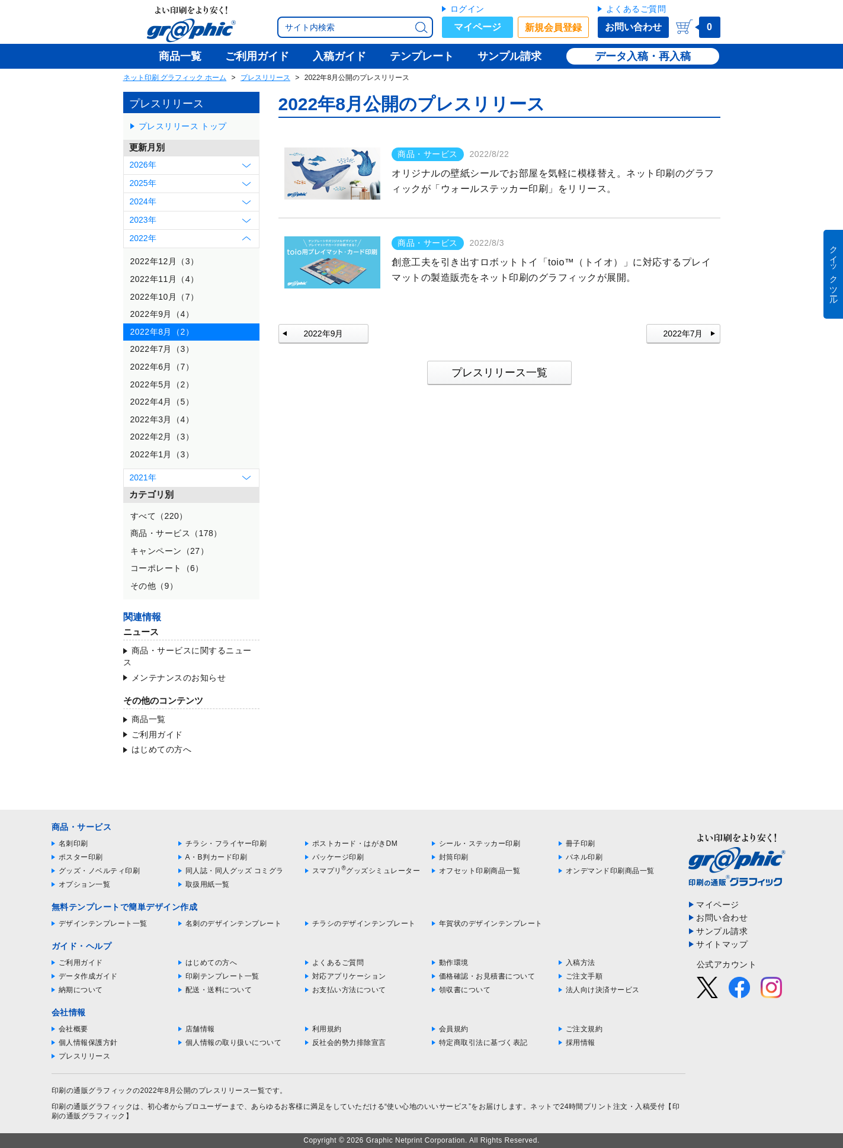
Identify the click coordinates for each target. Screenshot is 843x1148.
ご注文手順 (584, 976)
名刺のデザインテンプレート (233, 923)
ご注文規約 (584, 1029)
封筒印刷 (454, 857)
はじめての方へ (162, 749)
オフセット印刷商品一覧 (480, 871)
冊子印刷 (580, 843)
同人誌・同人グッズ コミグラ (234, 871)
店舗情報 (200, 1029)
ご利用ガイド (157, 734)
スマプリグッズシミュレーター (366, 871)
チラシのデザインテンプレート (364, 923)
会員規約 (454, 1029)
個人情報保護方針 (88, 1042)
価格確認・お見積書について (487, 976)
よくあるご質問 (636, 9)
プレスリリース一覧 (499, 373)
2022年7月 (683, 333)
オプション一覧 (85, 884)
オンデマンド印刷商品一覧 (610, 871)
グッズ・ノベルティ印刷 (99, 871)
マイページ (477, 27)
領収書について (465, 990)
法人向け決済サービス (603, 990)
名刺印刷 (73, 843)
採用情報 (580, 1042)
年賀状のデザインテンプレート (491, 923)
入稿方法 (580, 962)
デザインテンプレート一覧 (103, 923)
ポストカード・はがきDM (355, 843)
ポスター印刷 (81, 857)
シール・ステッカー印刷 (480, 843)
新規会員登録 (553, 28)
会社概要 (73, 1029)
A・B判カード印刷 (216, 857)
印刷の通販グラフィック (92, 1106)
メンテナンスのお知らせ (179, 677)
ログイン (467, 9)
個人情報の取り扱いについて (233, 1042)
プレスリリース (265, 77)
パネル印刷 (584, 857)
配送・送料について (218, 990)
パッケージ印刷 (338, 857)
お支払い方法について (349, 990)
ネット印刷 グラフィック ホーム (175, 77)
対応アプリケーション (349, 976)
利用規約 (327, 1029)
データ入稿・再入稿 (643, 56)
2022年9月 (324, 333)
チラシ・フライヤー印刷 (226, 843)
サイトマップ (722, 944)
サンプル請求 (722, 931)
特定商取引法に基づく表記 (483, 1042)
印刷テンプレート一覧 (222, 976)
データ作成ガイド (88, 976)
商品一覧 (149, 719)
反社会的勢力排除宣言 (349, 1042)
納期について (81, 990)
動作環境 (454, 962)
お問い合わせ (633, 27)
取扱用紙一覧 (207, 884)
